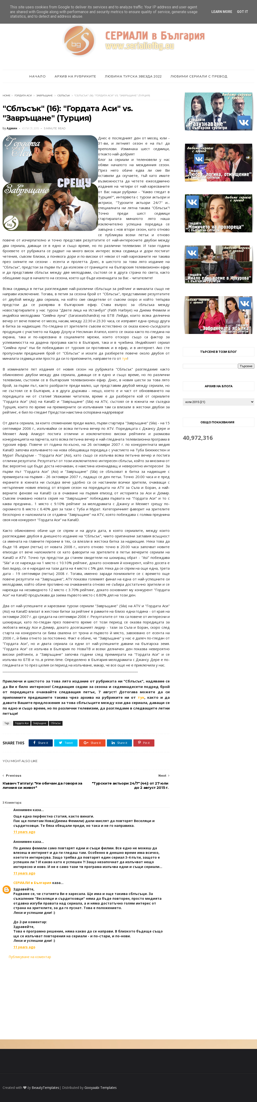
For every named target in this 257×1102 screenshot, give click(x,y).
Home (6, 95)
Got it (242, 12)
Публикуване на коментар (30, 957)
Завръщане (45, 95)
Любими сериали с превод (199, 76)
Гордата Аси (23, 95)
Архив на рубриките (75, 76)
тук (124, 358)
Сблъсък (64, 95)
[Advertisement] (86, 999)
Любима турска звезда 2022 (133, 76)
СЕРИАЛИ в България (32, 882)
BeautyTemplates (45, 1087)
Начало (37, 76)
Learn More (221, 12)
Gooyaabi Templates (100, 1087)
